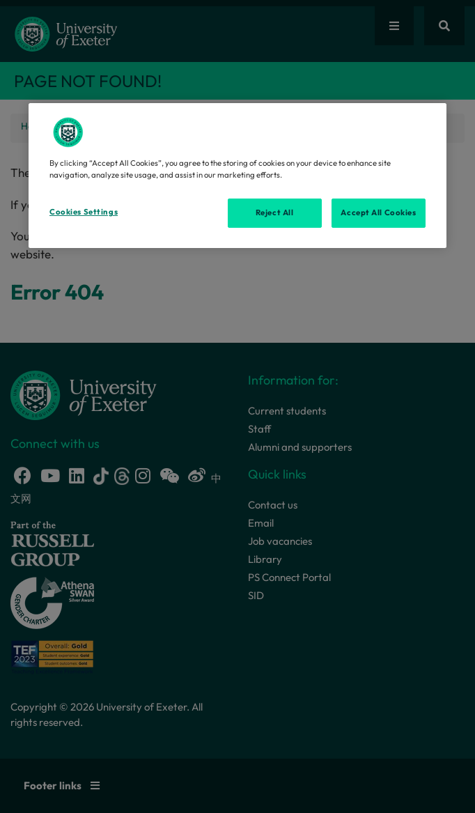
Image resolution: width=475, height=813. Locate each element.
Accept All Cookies (378, 212)
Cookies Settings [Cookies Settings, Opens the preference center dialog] (83, 212)
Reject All (275, 212)
